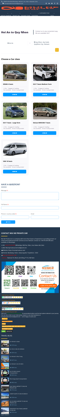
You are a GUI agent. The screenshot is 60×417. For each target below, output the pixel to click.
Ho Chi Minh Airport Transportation (15, 372)
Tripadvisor (30, 253)
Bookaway (11, 253)
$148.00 (15, 94)
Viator (16, 253)
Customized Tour (44, 13)
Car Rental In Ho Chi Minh (16, 364)
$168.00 (15, 133)
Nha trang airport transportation (18, 379)
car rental (35, 15)
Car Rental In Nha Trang (16, 356)
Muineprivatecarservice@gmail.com (16, 248)
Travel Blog (6, 335)
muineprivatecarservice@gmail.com (13, 3)
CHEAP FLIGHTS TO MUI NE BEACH (19, 394)
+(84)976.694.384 (7, 1)
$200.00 (15, 171)
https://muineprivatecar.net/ (16, 250)
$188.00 (45, 133)
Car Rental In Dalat (15, 341)
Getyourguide (23, 253)
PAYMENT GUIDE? (7, 329)
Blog (52, 15)
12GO (36, 253)
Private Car (16, 15)
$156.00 (45, 94)
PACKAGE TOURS (25, 15)
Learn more (5, 415)
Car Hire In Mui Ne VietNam (17, 349)
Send (8, 222)
